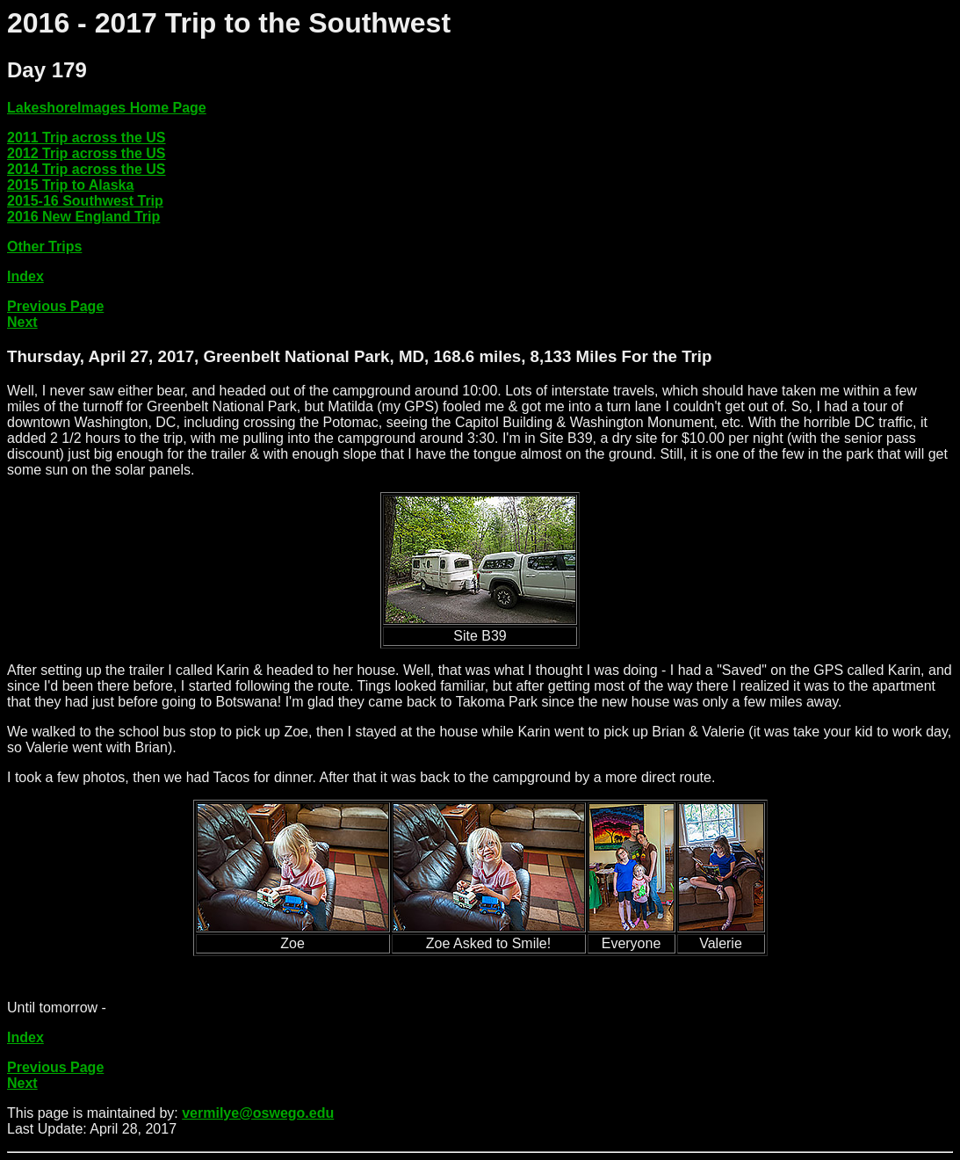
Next (22, 322)
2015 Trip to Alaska (70, 185)
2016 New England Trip (83, 216)
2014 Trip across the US (86, 169)
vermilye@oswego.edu (258, 1113)
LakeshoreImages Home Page (106, 107)
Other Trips (44, 246)
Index (25, 276)
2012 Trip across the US (86, 153)
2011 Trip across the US (86, 137)
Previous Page (55, 306)
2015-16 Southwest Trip (85, 200)
